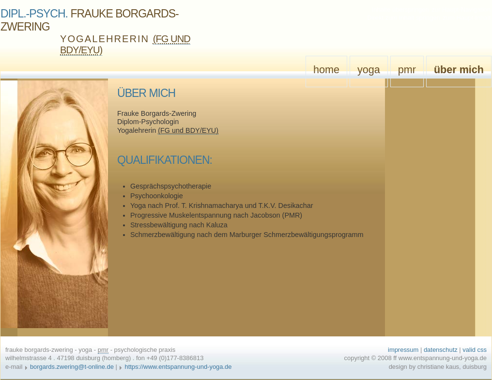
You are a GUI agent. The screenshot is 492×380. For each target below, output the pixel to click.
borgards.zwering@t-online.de (72, 366)
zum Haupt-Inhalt (467, 17)
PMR (407, 69)
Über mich (459, 69)
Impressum (403, 349)
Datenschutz (441, 349)
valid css (474, 349)
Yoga (368, 69)
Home (326, 69)
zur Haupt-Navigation (461, 9)
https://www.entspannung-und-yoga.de (177, 366)
